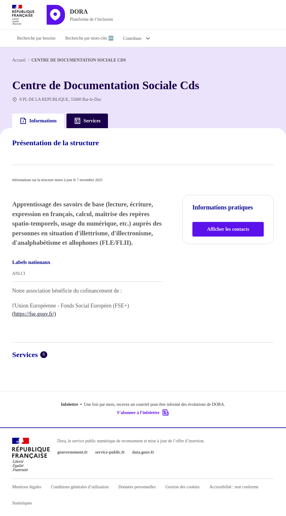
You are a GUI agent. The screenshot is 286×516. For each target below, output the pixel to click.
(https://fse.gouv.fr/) (34, 314)
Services (87, 121)
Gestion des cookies (183, 487)
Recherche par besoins (36, 38)
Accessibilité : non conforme (234, 487)
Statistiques (22, 503)
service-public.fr (110, 452)
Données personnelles (137, 487)
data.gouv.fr (143, 452)
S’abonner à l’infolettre (143, 412)
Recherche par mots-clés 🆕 (89, 38)
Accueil (19, 60)
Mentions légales (26, 487)
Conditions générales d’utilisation (80, 487)
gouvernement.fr (72, 452)
